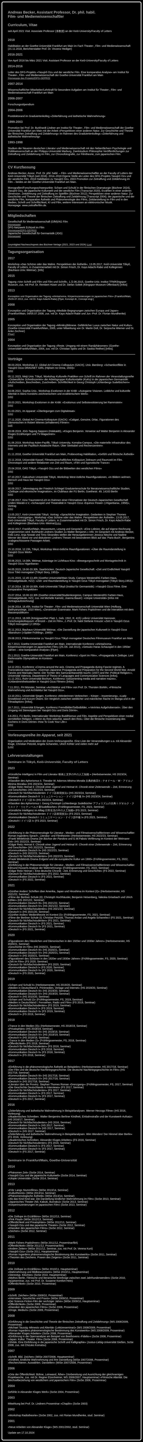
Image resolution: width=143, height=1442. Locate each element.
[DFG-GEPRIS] (42, 78)
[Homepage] (14, 224)
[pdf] (10, 425)
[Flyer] (11, 334)
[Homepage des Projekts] (21, 78)
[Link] (89, 244)
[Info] (10, 371)
